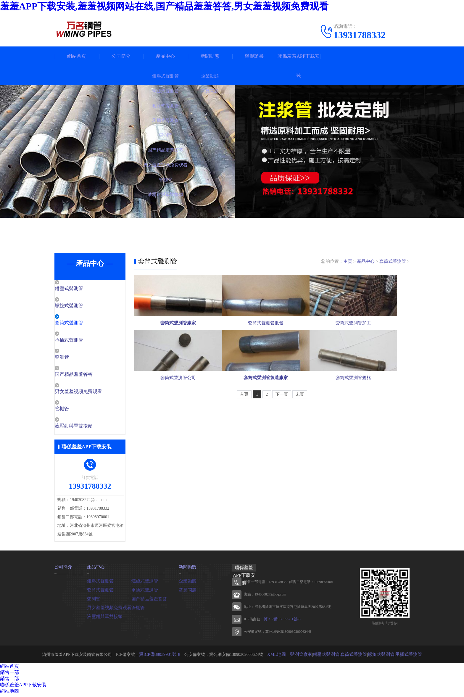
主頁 (347, 261)
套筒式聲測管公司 (178, 431)
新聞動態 (209, 56)
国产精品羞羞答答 (86, 376)
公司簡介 (121, 56)
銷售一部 (9, 674)
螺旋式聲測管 (81, 306)
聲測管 (75, 358)
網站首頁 (76, 56)
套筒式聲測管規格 (365, 431)
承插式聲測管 (81, 341)
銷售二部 (9, 681)
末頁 (300, 452)
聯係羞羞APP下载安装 (298, 66)
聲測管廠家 (302, 657)
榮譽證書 (254, 56)
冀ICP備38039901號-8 (280, 622)
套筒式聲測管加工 (365, 347)
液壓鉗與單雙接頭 (86, 428)
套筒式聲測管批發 (271, 347)
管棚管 (75, 411)
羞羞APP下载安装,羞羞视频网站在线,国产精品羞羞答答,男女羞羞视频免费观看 (164, 6)
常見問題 (187, 592)
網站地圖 (9, 693)
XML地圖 (279, 657)
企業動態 (187, 583)
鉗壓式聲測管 (81, 288)
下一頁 (282, 452)
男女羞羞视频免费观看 (90, 393)
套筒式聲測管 (81, 323)
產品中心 (165, 56)
